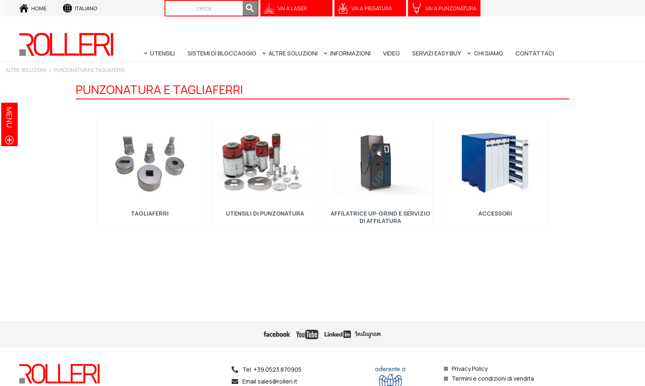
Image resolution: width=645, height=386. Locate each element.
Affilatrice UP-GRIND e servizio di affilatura (380, 217)
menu (9, 117)
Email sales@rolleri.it (269, 381)
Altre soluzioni (26, 70)
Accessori (495, 213)
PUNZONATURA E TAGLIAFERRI (89, 70)
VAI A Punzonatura (450, 8)
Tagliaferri (150, 213)
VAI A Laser (292, 8)
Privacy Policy (469, 368)
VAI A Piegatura (371, 8)
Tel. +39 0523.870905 (272, 369)
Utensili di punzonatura (265, 213)
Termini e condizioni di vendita (493, 378)
